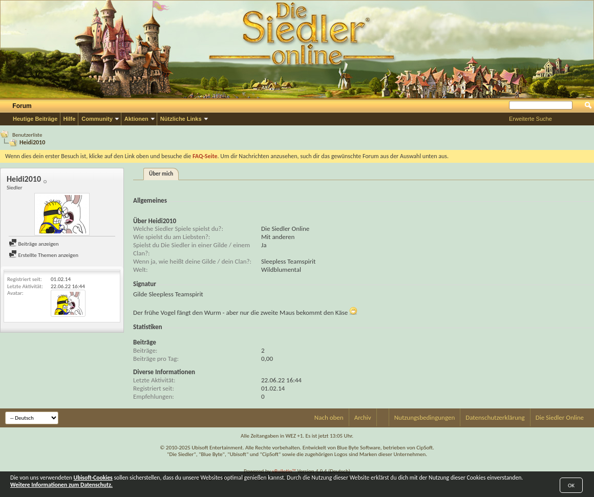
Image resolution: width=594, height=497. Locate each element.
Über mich (161, 173)
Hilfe (69, 119)
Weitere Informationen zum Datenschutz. (61, 484)
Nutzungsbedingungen (424, 417)
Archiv (362, 417)
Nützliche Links (181, 119)
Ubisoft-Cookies (93, 477)
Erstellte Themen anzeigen (43, 255)
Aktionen (136, 119)
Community (97, 119)
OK (571, 485)
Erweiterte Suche (530, 119)
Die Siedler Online (560, 417)
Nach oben (329, 417)
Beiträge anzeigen (34, 244)
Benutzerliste (27, 135)
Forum (21, 106)
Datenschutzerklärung (495, 417)
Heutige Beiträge (35, 119)
